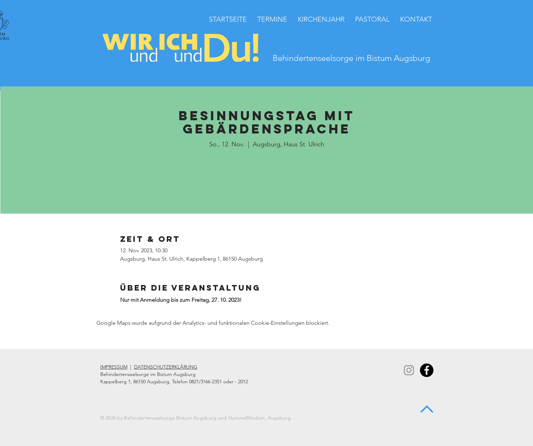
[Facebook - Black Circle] (426, 370)
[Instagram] (409, 370)
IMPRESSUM (113, 367)
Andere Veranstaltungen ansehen (267, 183)
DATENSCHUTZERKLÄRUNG (165, 367)
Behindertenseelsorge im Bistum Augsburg (351, 58)
